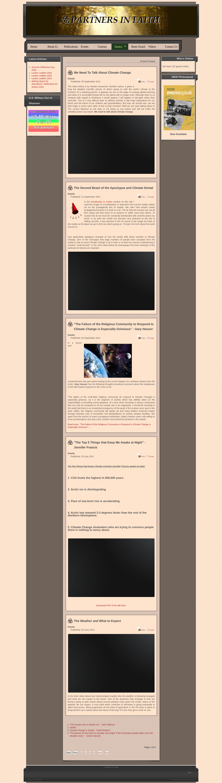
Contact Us (171, 46)
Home (33, 46)
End (107, 752)
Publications (71, 46)
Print (143, 82)
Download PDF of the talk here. (111, 605)
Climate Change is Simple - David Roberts (90, 730)
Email (151, 82)
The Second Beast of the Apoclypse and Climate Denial (113, 188)
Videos (152, 46)
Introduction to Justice (102, 201)
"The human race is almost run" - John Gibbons (92, 724)
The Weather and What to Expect (97, 621)
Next (100, 752)
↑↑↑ (189, 772)
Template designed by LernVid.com (183, 779)
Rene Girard (138, 46)
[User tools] (138, 79)
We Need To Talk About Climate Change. (103, 72)
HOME (73, 727)
